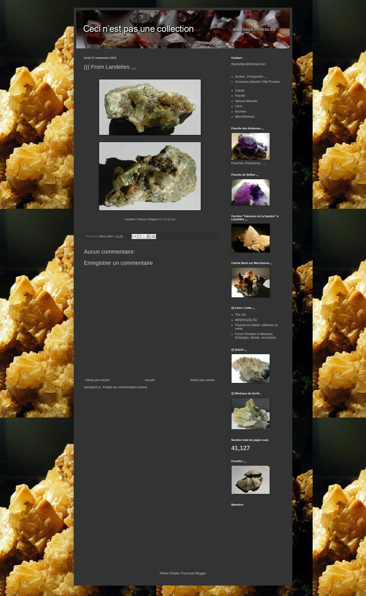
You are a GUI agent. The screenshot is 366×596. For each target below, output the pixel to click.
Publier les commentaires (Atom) (125, 387)
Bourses (240, 111)
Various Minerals (246, 101)
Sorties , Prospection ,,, (251, 76)
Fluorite (240, 96)
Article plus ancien (202, 380)
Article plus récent (97, 380)
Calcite (240, 90)
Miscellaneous (244, 116)
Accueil (150, 380)
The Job (240, 314)
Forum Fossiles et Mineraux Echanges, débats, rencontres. (256, 335)
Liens (238, 106)
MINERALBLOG (246, 320)
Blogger (200, 573)
